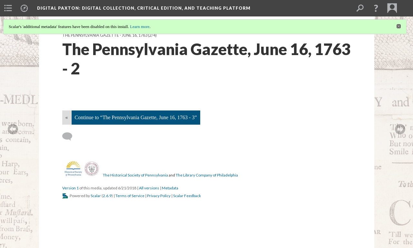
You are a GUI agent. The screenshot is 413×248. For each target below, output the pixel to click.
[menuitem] (8, 8)
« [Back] (66, 117)
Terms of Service (129, 195)
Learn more (139, 26)
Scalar (96, 195)
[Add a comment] (70, 136)
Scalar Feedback (187, 195)
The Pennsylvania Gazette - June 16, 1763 (104, 35)
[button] (376, 8)
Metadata (170, 188)
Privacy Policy (159, 195)
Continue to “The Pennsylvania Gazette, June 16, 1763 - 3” (136, 117)
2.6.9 (107, 195)
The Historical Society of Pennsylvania (135, 175)
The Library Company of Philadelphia (207, 175)
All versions (149, 188)
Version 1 (70, 188)
